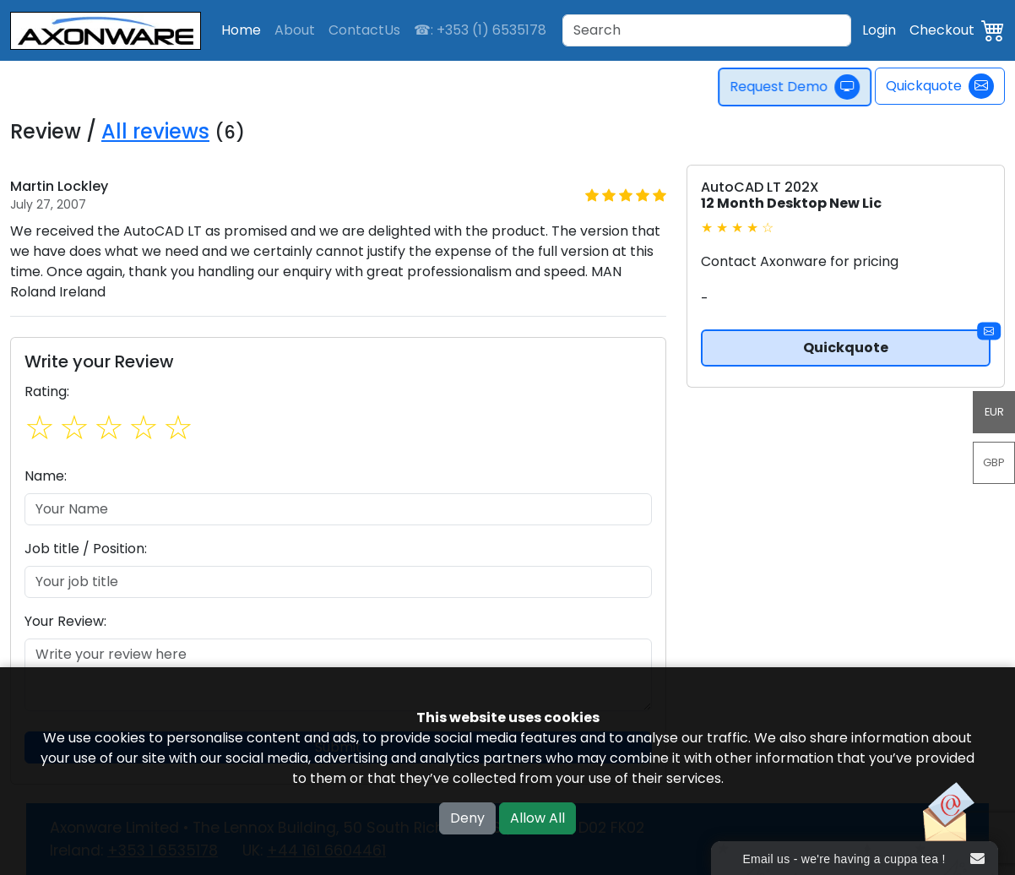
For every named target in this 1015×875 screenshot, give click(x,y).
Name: (45, 476)
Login (879, 30)
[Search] (706, 30)
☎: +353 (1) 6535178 (480, 30)
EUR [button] (994, 412)
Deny (467, 818)
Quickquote (940, 86)
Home (241, 30)
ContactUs (364, 30)
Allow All (537, 818)
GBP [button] (994, 462)
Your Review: (65, 621)
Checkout (941, 30)
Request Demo (800, 87)
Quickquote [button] (897, 343)
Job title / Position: (85, 548)
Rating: (46, 391)
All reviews (155, 131)
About (294, 30)
